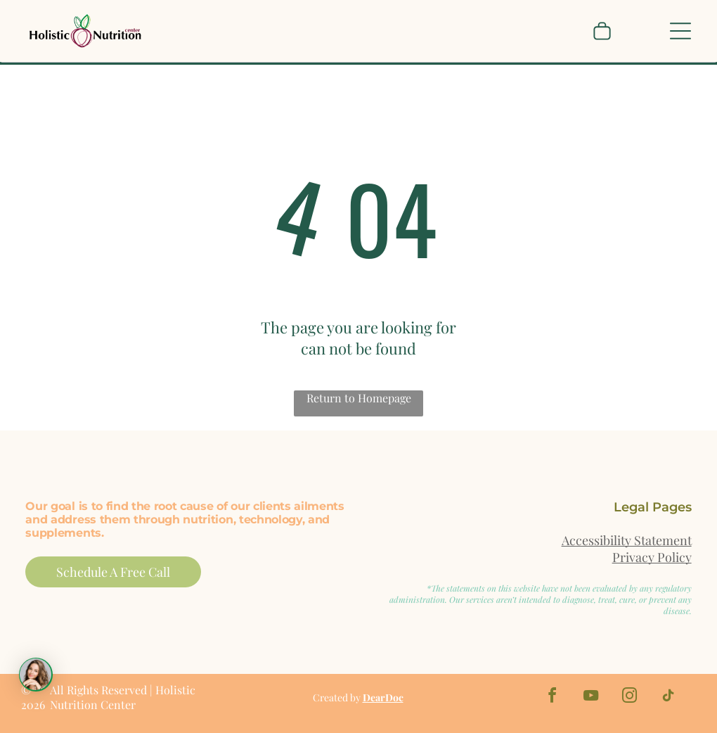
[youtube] (591, 697)
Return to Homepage (358, 397)
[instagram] (630, 697)
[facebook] (552, 697)
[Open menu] (680, 31)
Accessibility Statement (627, 540)
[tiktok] (668, 697)
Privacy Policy (652, 557)
